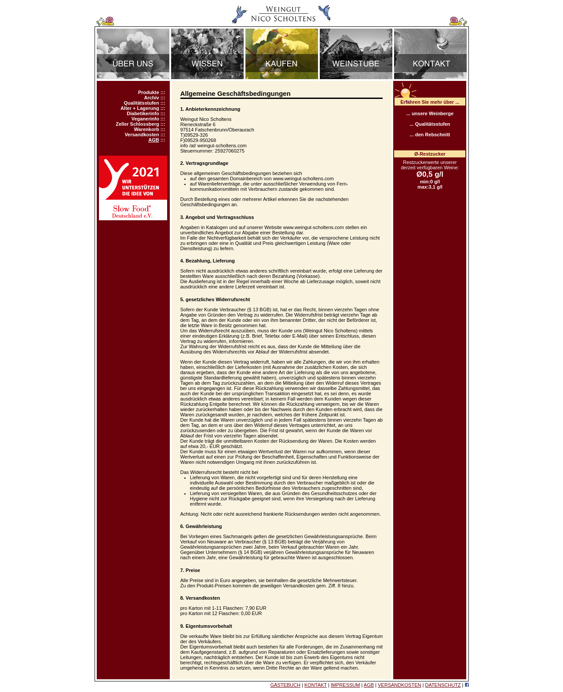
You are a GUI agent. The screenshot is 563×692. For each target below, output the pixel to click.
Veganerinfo (145, 118)
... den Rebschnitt (430, 134)
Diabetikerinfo (143, 113)
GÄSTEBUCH (285, 685)
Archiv (151, 97)
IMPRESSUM (345, 685)
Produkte (148, 92)
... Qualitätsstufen (429, 124)
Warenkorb (146, 129)
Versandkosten (141, 134)
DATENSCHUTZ (443, 685)
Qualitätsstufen (141, 103)
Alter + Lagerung (140, 108)
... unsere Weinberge (429, 113)
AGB (153, 139)
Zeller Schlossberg (137, 124)
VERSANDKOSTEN (399, 685)
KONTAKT (315, 685)
